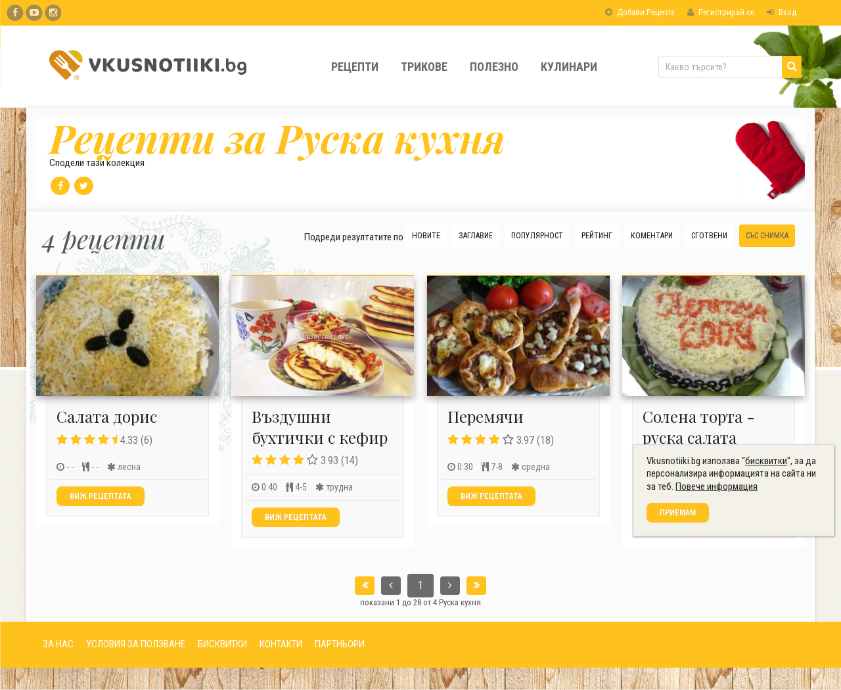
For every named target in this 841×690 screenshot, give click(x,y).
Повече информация (721, 633)
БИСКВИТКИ (222, 644)
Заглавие (476, 235)
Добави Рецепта (640, 12)
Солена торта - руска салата (699, 426)
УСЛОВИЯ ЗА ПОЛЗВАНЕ (135, 644)
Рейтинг (596, 235)
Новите (426, 235)
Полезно (494, 67)
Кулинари (569, 67)
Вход (781, 12)
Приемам (682, 659)
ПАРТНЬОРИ (340, 644)
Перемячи (485, 416)
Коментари (652, 235)
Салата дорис (107, 416)
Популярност (537, 235)
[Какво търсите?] (730, 67)
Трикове (424, 67)
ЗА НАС (58, 644)
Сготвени (709, 235)
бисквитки (771, 608)
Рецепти (354, 67)
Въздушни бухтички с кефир (320, 426)
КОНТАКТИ (281, 644)
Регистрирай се (720, 12)
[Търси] (792, 67)
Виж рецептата (100, 496)
